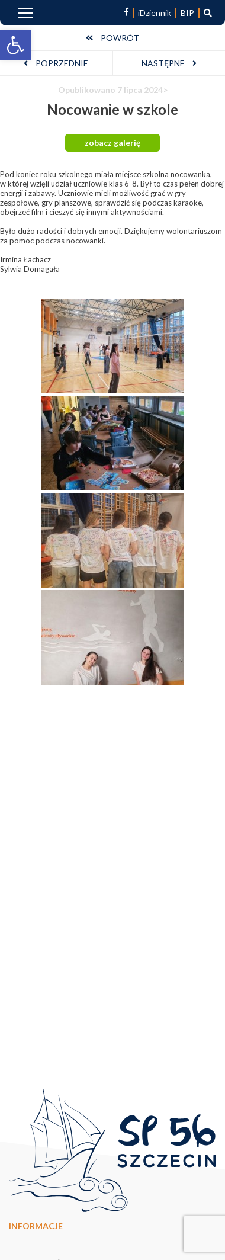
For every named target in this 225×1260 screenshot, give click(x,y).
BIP (187, 13)
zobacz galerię (112, 142)
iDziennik (154, 13)
